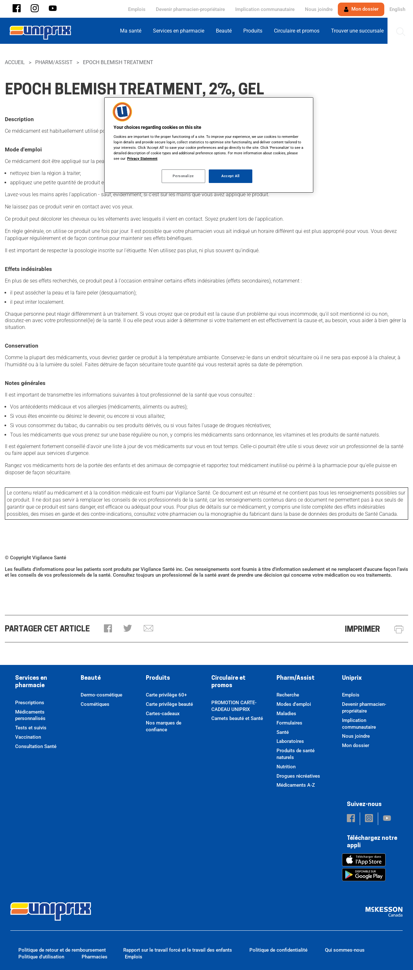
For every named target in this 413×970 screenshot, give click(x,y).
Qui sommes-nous (345, 950)
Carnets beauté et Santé (237, 718)
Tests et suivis (30, 728)
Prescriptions (29, 703)
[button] (16, 9)
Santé (283, 732)
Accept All (230, 176)
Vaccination (28, 737)
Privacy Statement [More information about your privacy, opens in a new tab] (142, 158)
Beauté (91, 678)
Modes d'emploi (294, 704)
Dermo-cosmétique (101, 695)
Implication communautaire (265, 9)
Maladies (286, 713)
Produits (158, 678)
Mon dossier (361, 9)
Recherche (288, 695)
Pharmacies (94, 957)
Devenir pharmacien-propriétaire (190, 9)
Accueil (15, 62)
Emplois (137, 9)
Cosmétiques (95, 704)
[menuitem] (132, 31)
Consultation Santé (35, 746)
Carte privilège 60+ (166, 695)
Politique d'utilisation (41, 957)
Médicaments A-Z (296, 785)
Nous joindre (319, 9)
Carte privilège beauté (169, 704)
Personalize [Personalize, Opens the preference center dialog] (183, 176)
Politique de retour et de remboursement (62, 950)
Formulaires (289, 723)
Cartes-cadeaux (163, 713)
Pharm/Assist (54, 62)
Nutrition (286, 767)
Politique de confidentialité (278, 950)
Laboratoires (290, 741)
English (397, 9)
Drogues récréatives (298, 776)
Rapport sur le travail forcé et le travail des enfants (177, 950)
